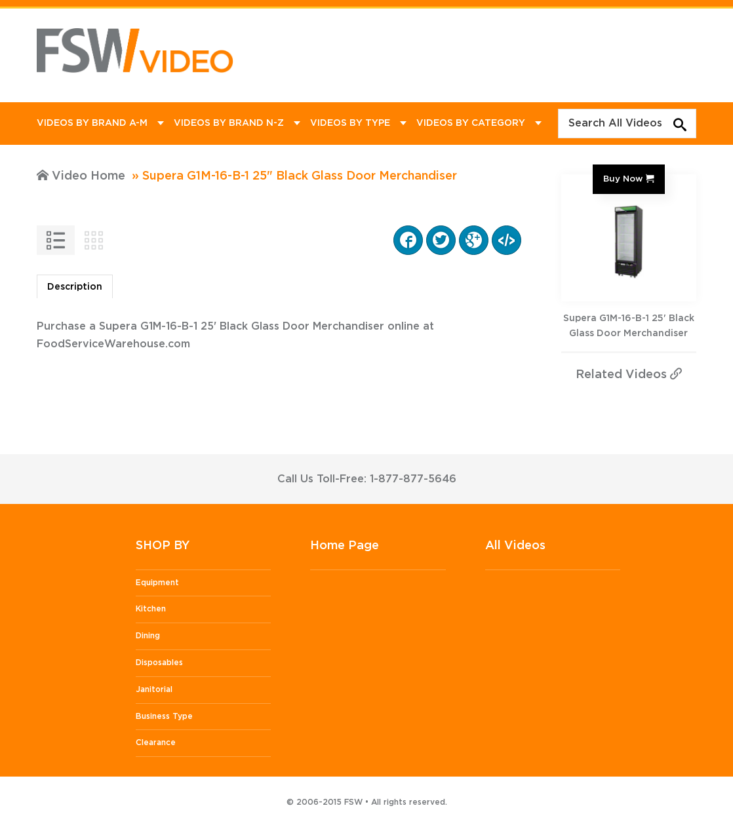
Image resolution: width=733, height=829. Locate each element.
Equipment (157, 583)
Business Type (164, 716)
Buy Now (623, 178)
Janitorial (154, 689)
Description (74, 287)
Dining (148, 636)
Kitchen (151, 609)
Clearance (156, 742)
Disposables (159, 662)
